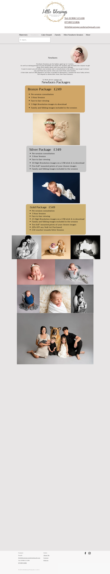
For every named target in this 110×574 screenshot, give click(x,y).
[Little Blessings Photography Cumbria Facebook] (85, 553)
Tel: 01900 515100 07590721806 (74, 20)
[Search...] (34, 39)
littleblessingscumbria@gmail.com (82, 27)
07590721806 (22, 563)
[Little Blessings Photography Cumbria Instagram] (89, 553)
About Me (46, 555)
